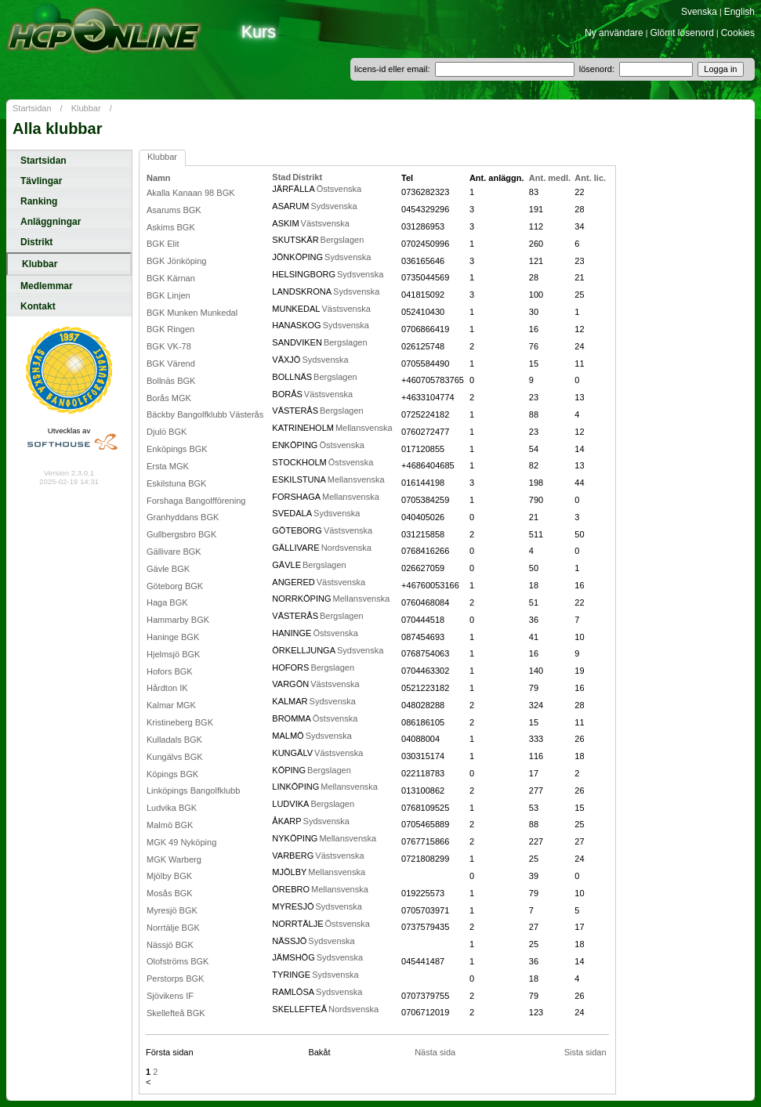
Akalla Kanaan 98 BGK (191, 192)
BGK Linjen (168, 295)
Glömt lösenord (682, 32)
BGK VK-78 (169, 346)
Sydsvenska (333, 206)
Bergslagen (342, 239)
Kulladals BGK (174, 739)
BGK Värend (171, 363)
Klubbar (86, 108)
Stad (281, 177)
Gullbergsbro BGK (181, 534)
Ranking (38, 201)
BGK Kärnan (171, 278)
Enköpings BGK (177, 449)
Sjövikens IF (170, 995)
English (739, 11)
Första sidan (170, 1052)
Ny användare (614, 32)
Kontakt (38, 306)
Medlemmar (46, 285)
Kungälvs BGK (175, 757)
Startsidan (32, 108)
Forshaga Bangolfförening (196, 500)
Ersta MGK (168, 466)
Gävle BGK (168, 568)
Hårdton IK (167, 688)
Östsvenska (339, 189)
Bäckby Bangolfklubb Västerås (205, 414)
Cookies (738, 32)
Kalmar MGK (171, 705)
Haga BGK (167, 602)
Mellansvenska (364, 427)
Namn (159, 178)
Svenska (699, 11)
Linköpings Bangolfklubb (193, 790)
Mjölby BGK (169, 876)
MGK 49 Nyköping (181, 842)
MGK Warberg (174, 859)
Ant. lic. (590, 178)
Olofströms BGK (177, 961)
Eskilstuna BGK (176, 483)
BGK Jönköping (176, 261)
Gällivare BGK (174, 551)
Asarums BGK (174, 210)
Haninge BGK (173, 637)
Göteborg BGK (175, 586)
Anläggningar (50, 221)
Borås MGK (169, 398)
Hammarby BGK (178, 619)
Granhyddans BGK (183, 517)
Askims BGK (171, 227)
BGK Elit (163, 243)
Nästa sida (435, 1052)
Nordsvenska (346, 547)
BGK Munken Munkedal (192, 312)
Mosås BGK (170, 893)
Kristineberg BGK (180, 722)
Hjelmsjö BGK (173, 654)
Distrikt (36, 242)
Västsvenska (325, 223)
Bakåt (319, 1052)
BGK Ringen (170, 329)
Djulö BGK (167, 431)
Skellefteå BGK (176, 1013)
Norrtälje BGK (173, 927)
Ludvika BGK (172, 807)
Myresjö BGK (172, 910)
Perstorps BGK (175, 978)
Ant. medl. (550, 178)
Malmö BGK (170, 825)
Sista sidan (585, 1052)
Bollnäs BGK (171, 380)
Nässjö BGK (170, 945)
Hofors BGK (170, 671)
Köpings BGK (172, 774)
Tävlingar (41, 180)
